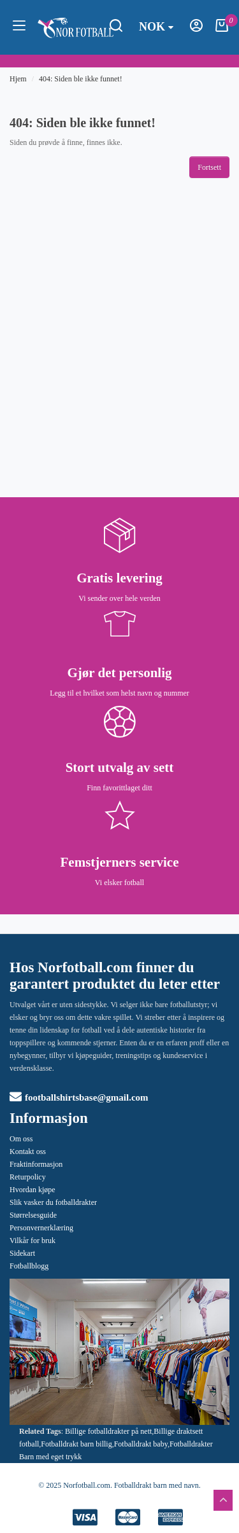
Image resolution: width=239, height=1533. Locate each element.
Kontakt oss (28, 1151)
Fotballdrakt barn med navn (156, 1485)
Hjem (18, 78)
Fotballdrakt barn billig (76, 1444)
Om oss (21, 1138)
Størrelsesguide (33, 1215)
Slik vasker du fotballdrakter (53, 1202)
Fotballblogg (29, 1265)
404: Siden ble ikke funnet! (80, 78)
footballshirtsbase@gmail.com (79, 1097)
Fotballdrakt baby (141, 1444)
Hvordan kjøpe (32, 1189)
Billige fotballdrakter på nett (108, 1431)
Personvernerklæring (41, 1227)
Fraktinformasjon (36, 1164)
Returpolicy (28, 1176)
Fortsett (209, 167)
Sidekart (22, 1253)
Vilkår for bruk (32, 1240)
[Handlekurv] (221, 29)
